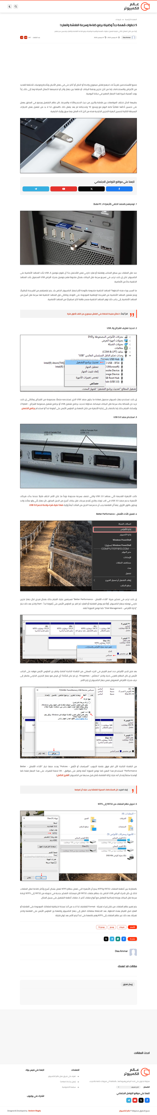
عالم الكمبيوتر (124, 1111)
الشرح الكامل (63, 775)
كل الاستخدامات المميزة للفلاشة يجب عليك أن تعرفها (96, 789)
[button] (123, 939)
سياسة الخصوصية (70, 1087)
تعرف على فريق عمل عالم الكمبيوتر (63, 1076)
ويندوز (104, 6)
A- (22, 37)
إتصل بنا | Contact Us (69, 1081)
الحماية (76, 6)
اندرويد (52, 6)
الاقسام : (146, 1087)
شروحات (118, 19)
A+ (26, 37)
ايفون (44, 6)
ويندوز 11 (95, 6)
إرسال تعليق (127, 984)
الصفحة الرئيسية (131, 19)
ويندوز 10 (101, 927)
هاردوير (26, 6)
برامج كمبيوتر (114, 6)
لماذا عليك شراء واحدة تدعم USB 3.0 (46, 505)
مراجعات (35, 6)
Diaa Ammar (127, 37)
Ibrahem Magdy (34, 1111)
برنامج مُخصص (28, 408)
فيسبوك (85, 6)
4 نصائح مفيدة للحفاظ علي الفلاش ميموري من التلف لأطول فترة (93, 314)
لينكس (67, 6)
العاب (59, 6)
